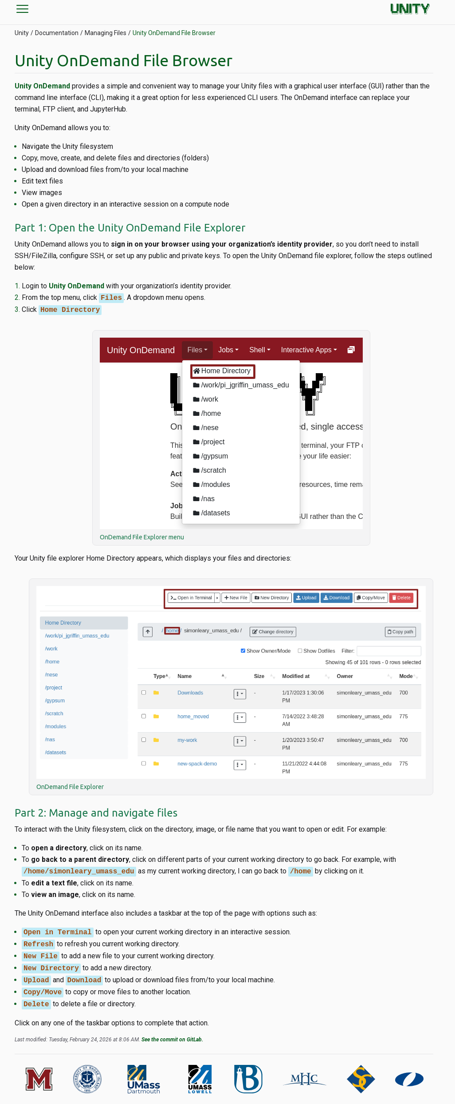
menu (23, 9)
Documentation (56, 32)
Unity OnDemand (42, 86)
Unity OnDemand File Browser (174, 32)
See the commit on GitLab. (172, 1039)
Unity (22, 32)
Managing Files (105, 32)
